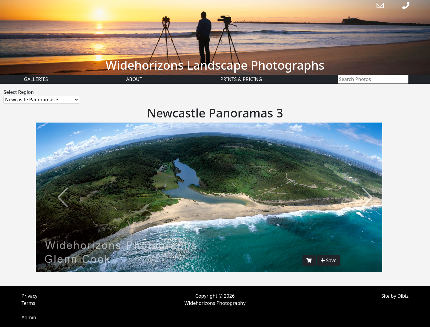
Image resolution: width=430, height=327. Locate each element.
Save (329, 260)
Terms (28, 303)
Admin (29, 317)
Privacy (29, 296)
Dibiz (402, 296)
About (134, 79)
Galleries (36, 79)
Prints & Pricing (241, 79)
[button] (63, 197)
